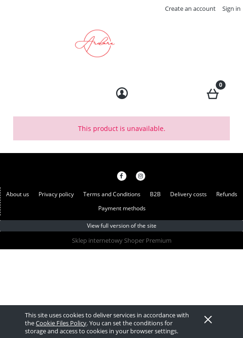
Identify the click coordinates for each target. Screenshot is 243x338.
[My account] (121, 93)
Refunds (226, 194)
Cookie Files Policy (61, 323)
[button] (30, 92)
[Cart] (212, 92)
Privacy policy (56, 194)
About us (17, 194)
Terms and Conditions (112, 194)
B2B (155, 194)
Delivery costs (188, 194)
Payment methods (122, 208)
